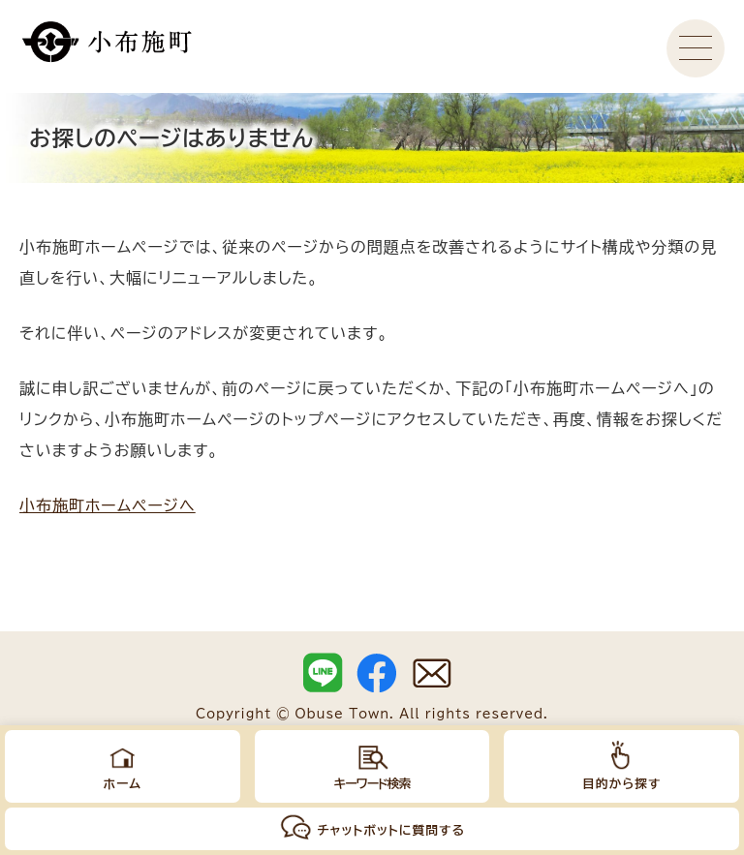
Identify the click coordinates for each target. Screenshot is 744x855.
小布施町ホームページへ (107, 505)
